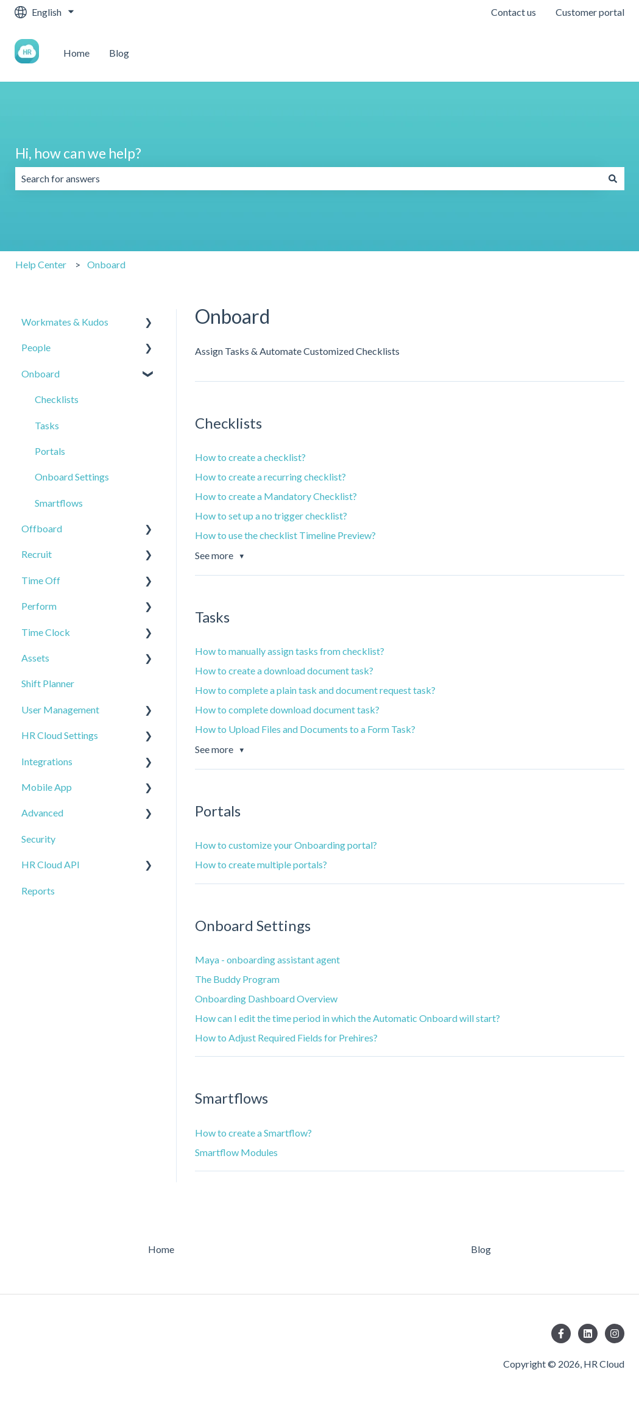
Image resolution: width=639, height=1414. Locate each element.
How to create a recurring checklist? (270, 476)
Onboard (106, 264)
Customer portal (590, 12)
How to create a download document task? (284, 670)
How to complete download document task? (287, 709)
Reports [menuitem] (38, 890)
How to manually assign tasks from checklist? (289, 651)
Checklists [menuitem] (57, 399)
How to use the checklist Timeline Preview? (285, 535)
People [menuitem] (36, 347)
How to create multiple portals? (261, 864)
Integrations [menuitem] (46, 761)
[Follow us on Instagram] (614, 1333)
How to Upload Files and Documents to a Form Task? (305, 729)
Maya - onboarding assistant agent (267, 959)
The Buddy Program (237, 979)
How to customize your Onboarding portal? (286, 845)
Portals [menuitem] (50, 451)
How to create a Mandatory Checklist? (276, 496)
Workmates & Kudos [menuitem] (64, 321)
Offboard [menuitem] (41, 528)
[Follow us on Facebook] (561, 1333)
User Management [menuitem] (60, 709)
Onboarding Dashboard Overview (266, 998)
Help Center (40, 264)
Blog (119, 53)
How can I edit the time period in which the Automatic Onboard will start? (347, 1018)
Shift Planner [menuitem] (47, 683)
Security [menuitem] (38, 838)
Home (76, 53)
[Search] (612, 178)
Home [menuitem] (161, 1249)
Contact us (513, 12)
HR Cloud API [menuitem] (50, 864)
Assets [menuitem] (35, 657)
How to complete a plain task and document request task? (315, 690)
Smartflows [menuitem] (59, 503)
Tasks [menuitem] (47, 425)
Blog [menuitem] (481, 1249)
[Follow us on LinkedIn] (588, 1333)
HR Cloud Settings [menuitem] (59, 735)
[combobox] (308, 178)
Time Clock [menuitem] (45, 632)
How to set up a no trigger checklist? (271, 515)
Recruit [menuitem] (36, 554)
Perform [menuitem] (39, 606)
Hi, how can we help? (78, 153)
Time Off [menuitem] (40, 580)
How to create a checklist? (250, 457)
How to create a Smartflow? (253, 1132)
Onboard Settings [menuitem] (72, 476)
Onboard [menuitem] (40, 373)
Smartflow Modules (236, 1152)
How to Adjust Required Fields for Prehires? (286, 1037)
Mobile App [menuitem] (46, 787)
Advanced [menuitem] (42, 812)
